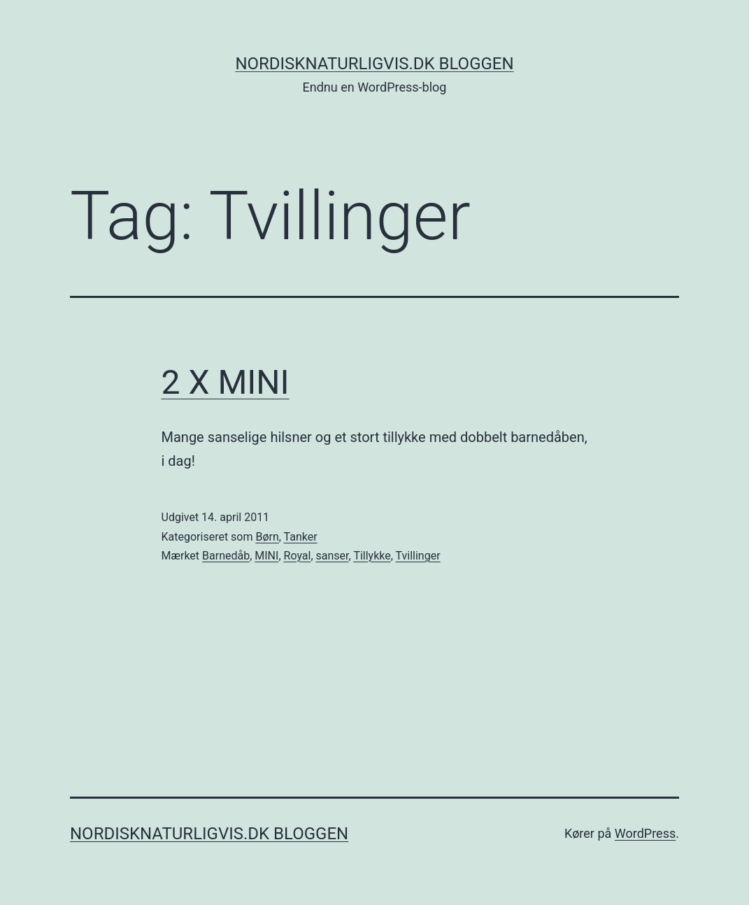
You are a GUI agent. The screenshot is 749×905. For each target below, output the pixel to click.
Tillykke (371, 555)
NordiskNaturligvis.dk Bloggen (374, 63)
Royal (297, 555)
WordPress (645, 833)
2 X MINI (226, 382)
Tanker (301, 536)
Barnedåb (226, 555)
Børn (266, 536)
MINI (266, 555)
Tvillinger (418, 555)
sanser (332, 555)
